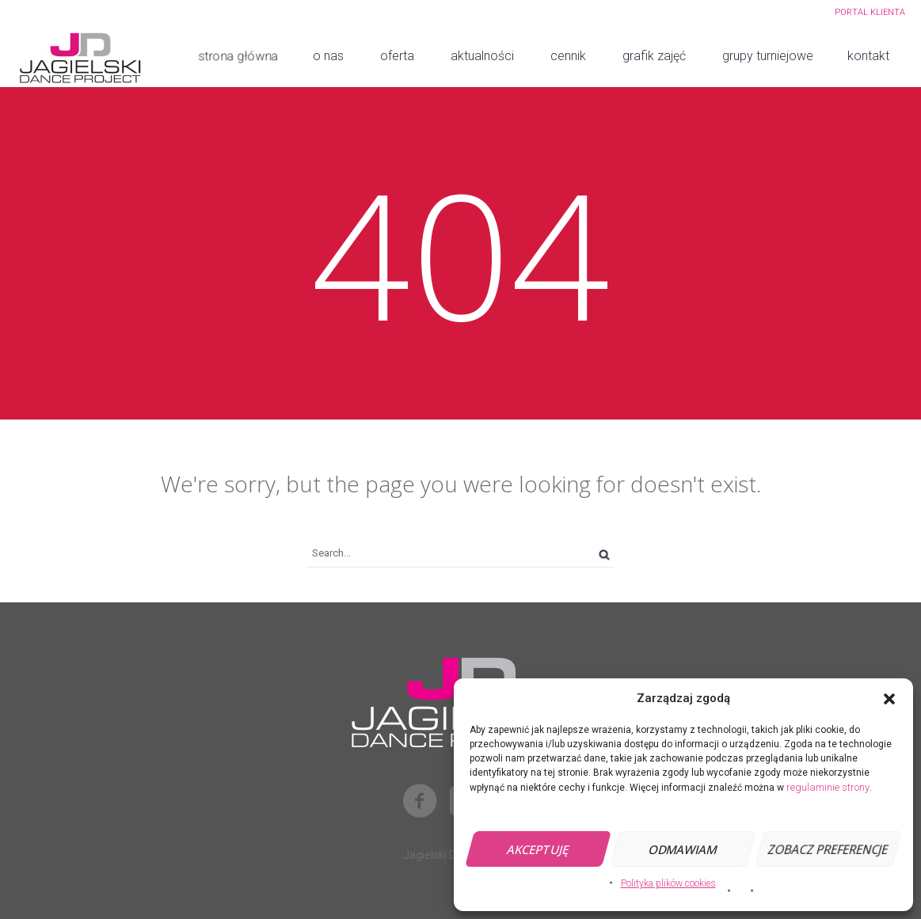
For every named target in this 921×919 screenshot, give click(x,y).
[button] (889, 699)
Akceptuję (538, 849)
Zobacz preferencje (828, 849)
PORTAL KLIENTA (870, 12)
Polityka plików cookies (668, 883)
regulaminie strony (828, 787)
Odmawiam (683, 849)
